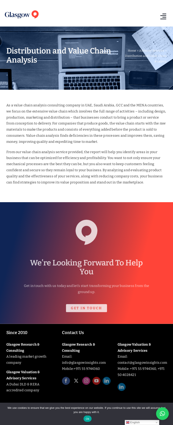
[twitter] (76, 382)
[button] (162, 413)
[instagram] (86, 382)
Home (132, 50)
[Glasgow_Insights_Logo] (21, 10)
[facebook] (66, 382)
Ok (87, 418)
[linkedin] (107, 382)
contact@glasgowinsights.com (142, 363)
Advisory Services (151, 50)
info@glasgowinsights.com (84, 363)
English (133, 422)
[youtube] (96, 382)
